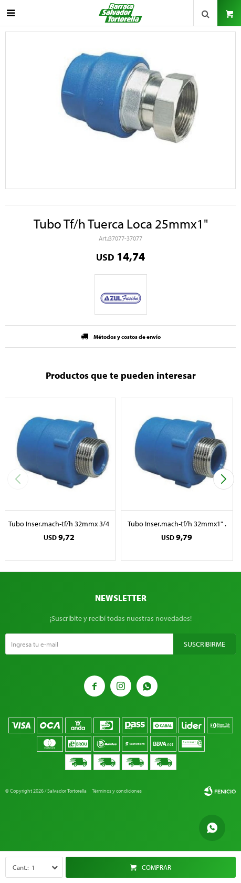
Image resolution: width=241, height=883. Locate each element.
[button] (223, 479)
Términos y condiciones (117, 790)
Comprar (156, 867)
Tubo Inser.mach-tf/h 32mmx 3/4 (58, 523)
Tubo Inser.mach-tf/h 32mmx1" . (177, 523)
